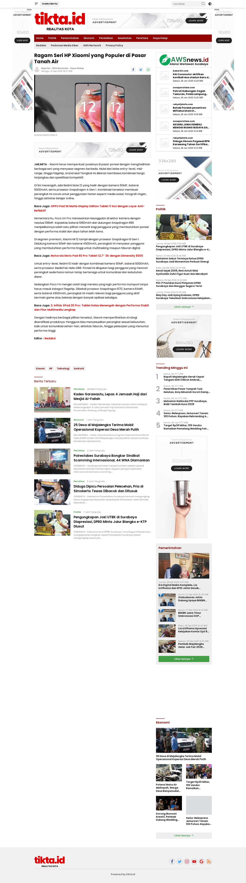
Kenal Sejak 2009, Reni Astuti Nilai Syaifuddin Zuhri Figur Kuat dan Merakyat (182, 272)
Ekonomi (89, 38)
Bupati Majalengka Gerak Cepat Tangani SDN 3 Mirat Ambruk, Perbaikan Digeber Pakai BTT (184, 378)
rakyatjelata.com (183, 104)
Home (40, 38)
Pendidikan (106, 38)
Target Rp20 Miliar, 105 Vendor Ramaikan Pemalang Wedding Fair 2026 (185, 427)
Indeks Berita (50, 3)
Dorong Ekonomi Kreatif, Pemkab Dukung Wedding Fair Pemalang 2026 (168, 817)
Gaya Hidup (160, 38)
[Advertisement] (184, 691)
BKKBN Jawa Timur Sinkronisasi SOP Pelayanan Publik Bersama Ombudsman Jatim (192, 614)
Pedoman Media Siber (64, 45)
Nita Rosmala (60, 68)
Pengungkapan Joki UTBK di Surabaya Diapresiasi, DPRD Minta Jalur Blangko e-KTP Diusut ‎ (112, 525)
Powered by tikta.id (123, 874)
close (29, 9)
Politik (52, 38)
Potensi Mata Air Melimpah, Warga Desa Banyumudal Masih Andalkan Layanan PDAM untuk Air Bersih (167, 787)
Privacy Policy (114, 45)
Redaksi (41, 45)
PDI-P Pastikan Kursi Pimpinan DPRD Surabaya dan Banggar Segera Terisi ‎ (179, 284)
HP (50, 368)
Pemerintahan (70, 38)
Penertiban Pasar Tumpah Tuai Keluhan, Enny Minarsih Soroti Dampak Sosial (187, 390)
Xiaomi (40, 368)
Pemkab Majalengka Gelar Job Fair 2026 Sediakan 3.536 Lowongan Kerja (191, 645)
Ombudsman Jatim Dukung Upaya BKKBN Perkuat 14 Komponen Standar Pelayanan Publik (191, 599)
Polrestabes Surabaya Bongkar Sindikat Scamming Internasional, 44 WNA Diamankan (109, 460)
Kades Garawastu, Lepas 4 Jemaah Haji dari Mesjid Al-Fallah (109, 396)
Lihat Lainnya (184, 307)
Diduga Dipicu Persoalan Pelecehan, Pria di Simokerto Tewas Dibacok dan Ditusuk (111, 492)
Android (79, 368)
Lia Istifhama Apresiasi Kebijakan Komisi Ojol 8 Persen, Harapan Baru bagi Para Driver (192, 630)
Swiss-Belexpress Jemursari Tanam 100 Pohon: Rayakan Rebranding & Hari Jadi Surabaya (186, 415)
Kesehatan (125, 38)
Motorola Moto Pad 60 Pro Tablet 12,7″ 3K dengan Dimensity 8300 (97, 256)
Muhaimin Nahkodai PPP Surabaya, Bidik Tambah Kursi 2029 (185, 403)
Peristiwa (142, 38)
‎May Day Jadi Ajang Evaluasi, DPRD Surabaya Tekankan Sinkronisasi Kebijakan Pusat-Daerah (183, 297)
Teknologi (63, 368)
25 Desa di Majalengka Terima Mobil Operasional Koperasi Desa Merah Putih (108, 427)
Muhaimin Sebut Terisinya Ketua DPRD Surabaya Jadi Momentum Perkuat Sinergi (182, 260)
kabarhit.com (180, 70)
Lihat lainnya (184, 659)
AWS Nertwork (92, 45)
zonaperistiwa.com (184, 87)
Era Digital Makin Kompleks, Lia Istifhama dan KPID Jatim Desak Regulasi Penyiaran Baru (179, 586)
